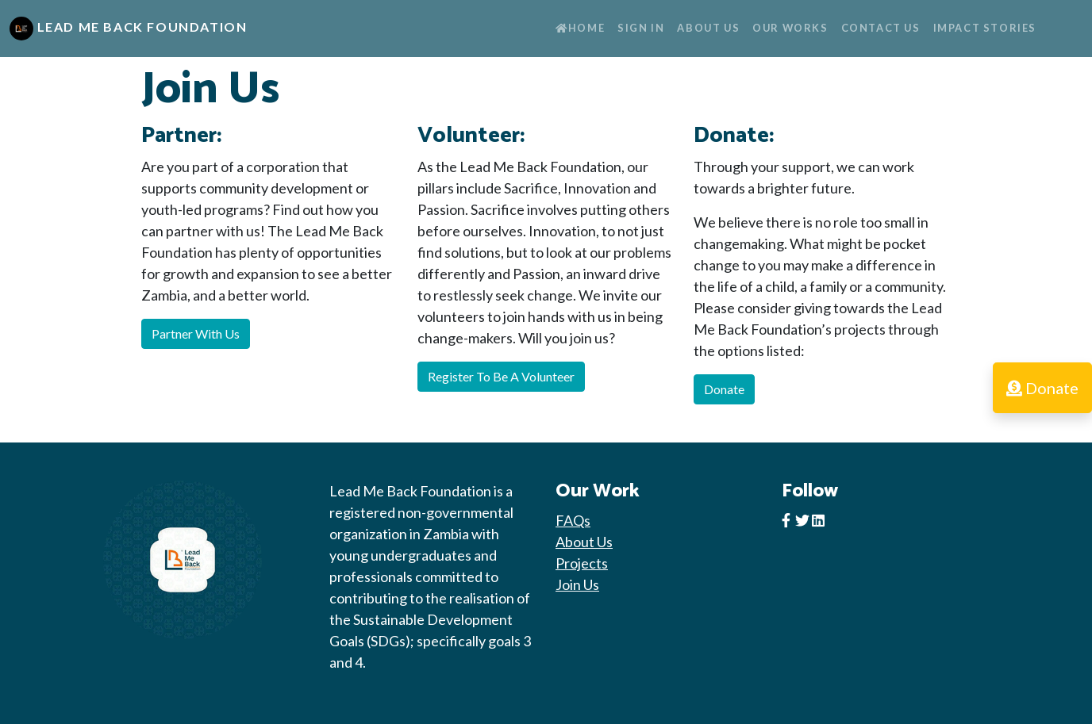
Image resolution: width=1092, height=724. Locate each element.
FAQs (573, 520)
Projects (582, 563)
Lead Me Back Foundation (128, 28)
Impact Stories (984, 27)
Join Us (577, 584)
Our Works (790, 27)
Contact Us (881, 27)
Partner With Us (196, 333)
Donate (724, 388)
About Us (708, 27)
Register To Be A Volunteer (501, 376)
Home (580, 27)
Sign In (640, 27)
